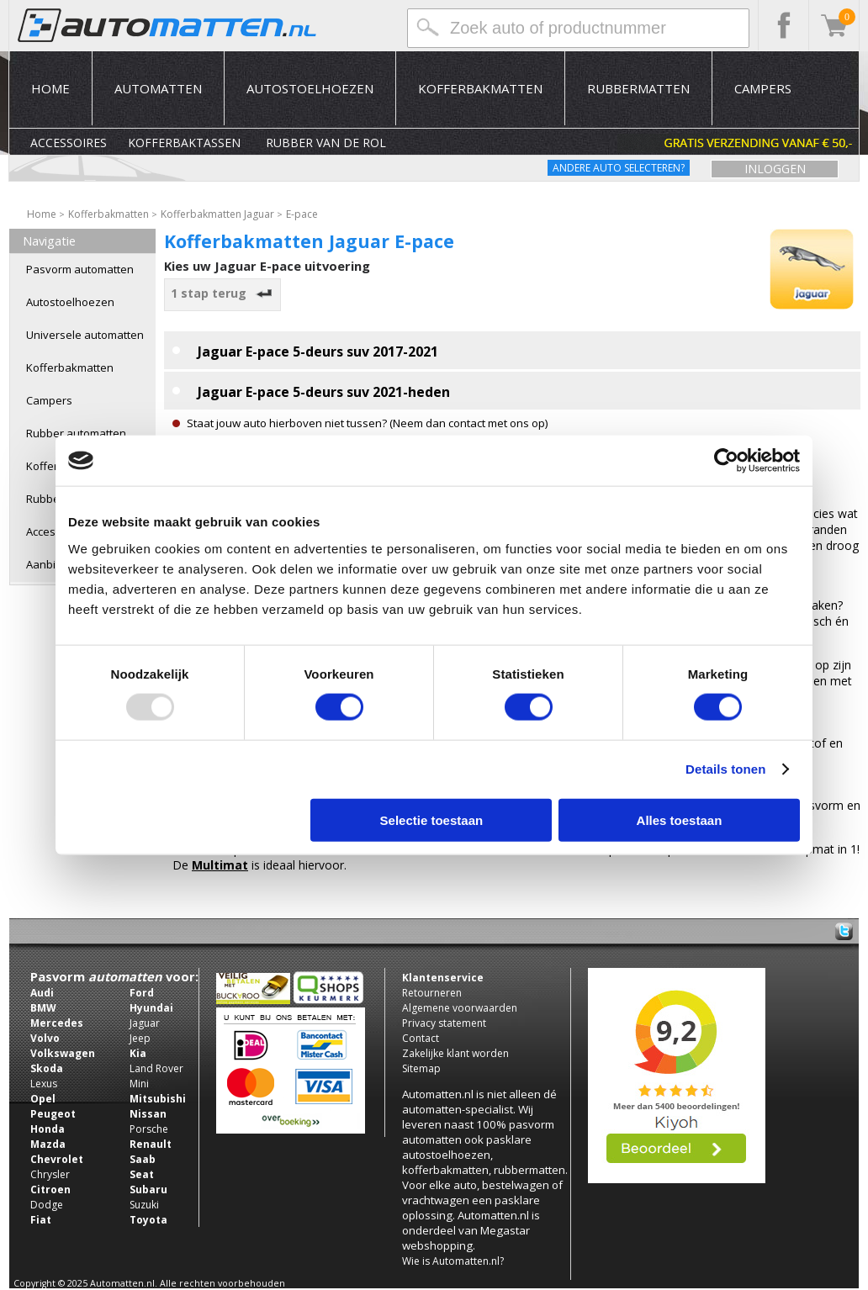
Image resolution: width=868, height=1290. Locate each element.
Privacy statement (444, 1023)
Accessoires (68, 143)
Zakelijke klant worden (455, 1053)
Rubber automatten (76, 433)
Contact (420, 1038)
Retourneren (432, 993)
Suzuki (144, 1204)
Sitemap (421, 1068)
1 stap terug (223, 293)
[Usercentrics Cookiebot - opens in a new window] (726, 460)
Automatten (158, 88)
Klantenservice (443, 977)
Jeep (140, 1038)
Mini (139, 1083)
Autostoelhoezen (309, 88)
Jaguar (145, 1023)
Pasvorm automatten (80, 269)
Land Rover (156, 1068)
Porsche (149, 1129)
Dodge (46, 1204)
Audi (42, 993)
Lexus (43, 1083)
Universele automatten (85, 334)
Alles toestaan (679, 819)
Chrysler (50, 1174)
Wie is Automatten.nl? (453, 1261)
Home (50, 88)
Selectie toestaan (432, 819)
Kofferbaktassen (184, 143)
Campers (762, 88)
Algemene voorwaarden (459, 1008)
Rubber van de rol (326, 143)
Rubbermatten (638, 88)
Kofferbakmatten (480, 88)
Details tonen (725, 769)
